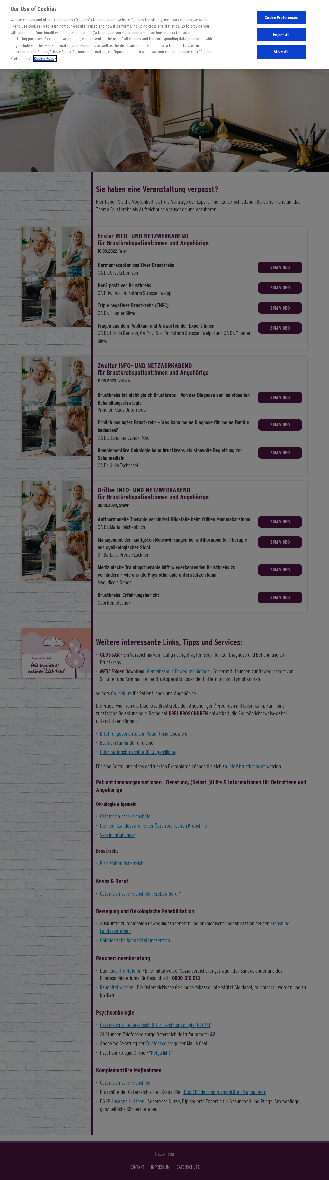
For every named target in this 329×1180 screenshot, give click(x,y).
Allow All (281, 48)
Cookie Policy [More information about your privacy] (45, 55)
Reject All (281, 31)
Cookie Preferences (281, 14)
